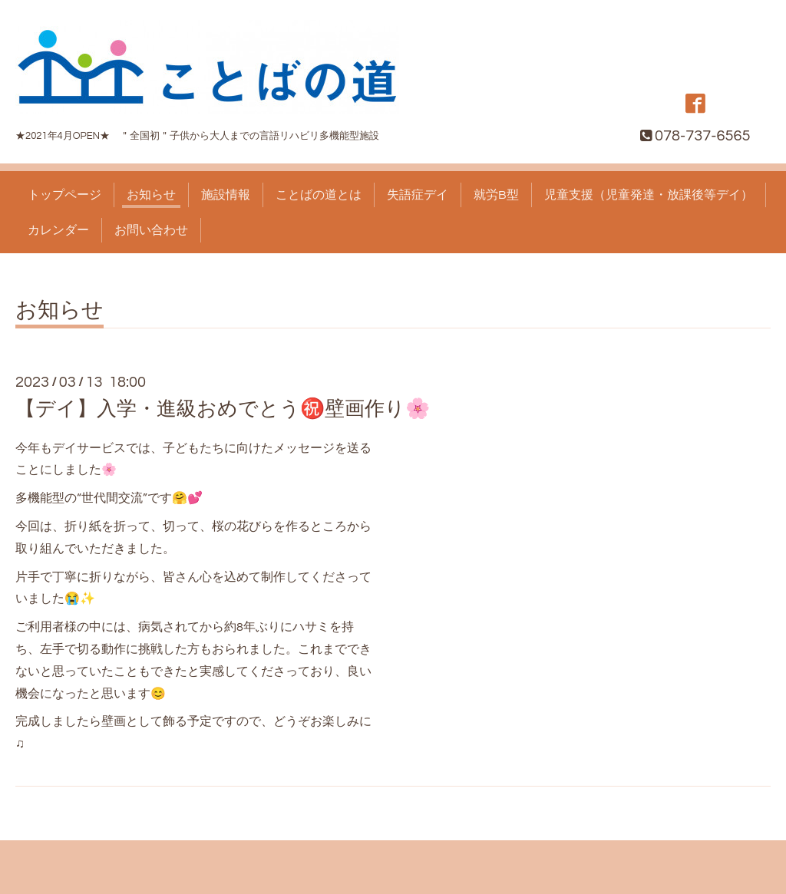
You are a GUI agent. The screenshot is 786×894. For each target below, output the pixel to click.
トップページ (64, 195)
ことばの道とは (319, 195)
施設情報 (225, 195)
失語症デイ (417, 195)
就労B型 (496, 195)
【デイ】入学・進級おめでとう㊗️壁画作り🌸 (222, 409)
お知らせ (151, 195)
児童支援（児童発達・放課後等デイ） (648, 195)
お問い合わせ (151, 230)
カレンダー (58, 230)
